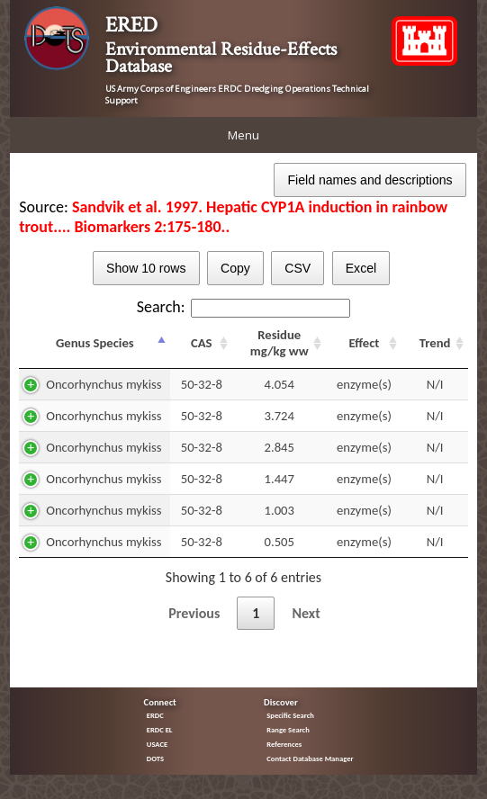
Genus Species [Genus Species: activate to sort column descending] (95, 343)
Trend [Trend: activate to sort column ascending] (435, 343)
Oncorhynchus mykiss (103, 384)
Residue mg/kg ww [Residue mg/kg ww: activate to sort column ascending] (279, 343)
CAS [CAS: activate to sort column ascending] (201, 343)
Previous (194, 613)
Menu (243, 135)
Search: (243, 307)
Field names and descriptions (369, 180)
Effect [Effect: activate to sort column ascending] (363, 343)
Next (306, 613)
